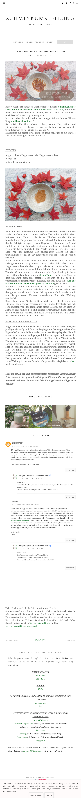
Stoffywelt (40, 740)
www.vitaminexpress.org (20, 520)
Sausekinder (22, 737)
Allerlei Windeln (40, 720)
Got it (49, 795)
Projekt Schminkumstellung (34, 475)
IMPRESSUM (30, 778)
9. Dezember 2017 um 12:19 (32, 478)
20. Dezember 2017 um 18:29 (25, 505)
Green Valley (45, 275)
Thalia (40, 689)
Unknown (17, 443)
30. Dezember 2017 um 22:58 (32, 549)
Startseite (40, 640)
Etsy (40, 706)
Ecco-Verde (40, 675)
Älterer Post (68, 641)
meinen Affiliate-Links (33, 751)
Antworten (70, 470)
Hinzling (22, 733)
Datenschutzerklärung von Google (21, 626)
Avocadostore (40, 703)
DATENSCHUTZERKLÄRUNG (45, 778)
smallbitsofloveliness (21, 121)
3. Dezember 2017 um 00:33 (25, 446)
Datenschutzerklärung (40, 623)
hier (73, 361)
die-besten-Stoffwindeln (23, 723)
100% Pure (40, 679)
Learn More (36, 795)
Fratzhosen (40, 730)
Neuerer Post (12, 641)
